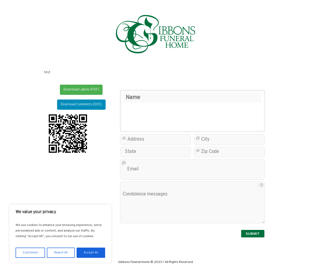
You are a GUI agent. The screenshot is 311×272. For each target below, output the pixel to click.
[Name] (192, 111)
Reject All (61, 253)
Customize (30, 253)
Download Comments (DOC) (81, 104)
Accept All (91, 253)
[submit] (252, 233)
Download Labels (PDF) (81, 89)
